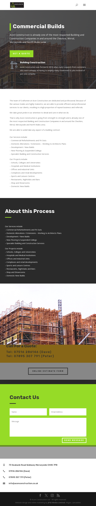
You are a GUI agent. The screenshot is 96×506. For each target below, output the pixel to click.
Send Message (74, 440)
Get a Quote (21, 54)
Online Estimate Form (48, 369)
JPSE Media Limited (56, 502)
